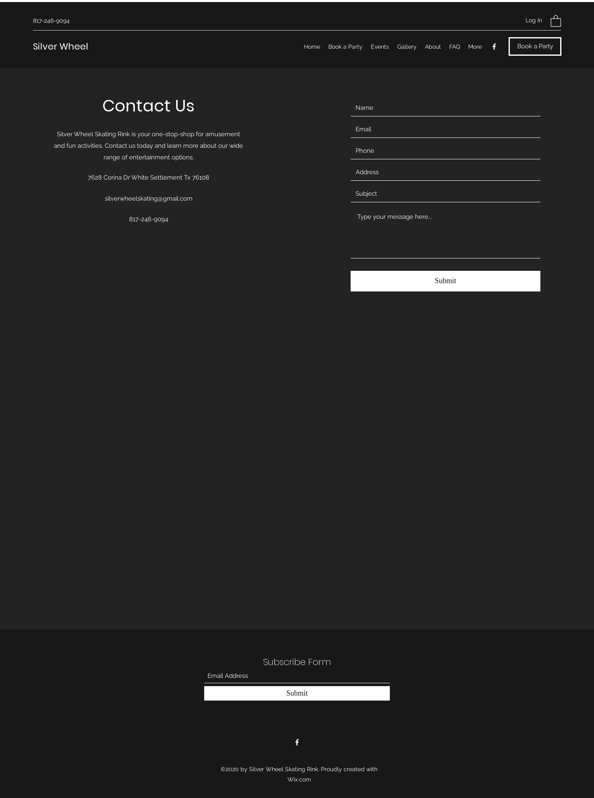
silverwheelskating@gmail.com (149, 198)
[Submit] (445, 281)
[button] (556, 20)
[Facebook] (494, 47)
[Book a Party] (535, 46)
